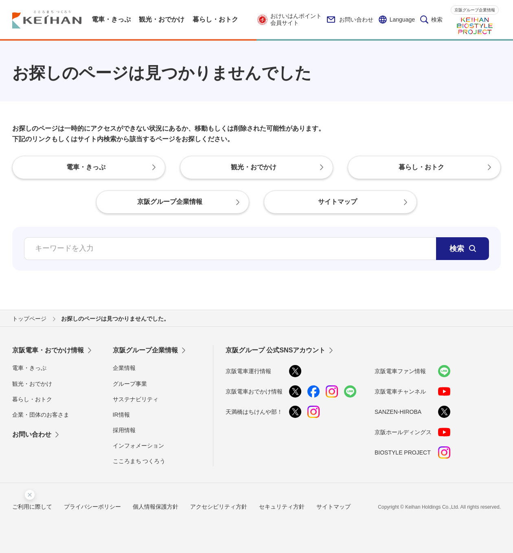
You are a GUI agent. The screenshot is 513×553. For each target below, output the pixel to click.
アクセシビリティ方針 (218, 506)
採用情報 (124, 430)
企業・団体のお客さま (40, 414)
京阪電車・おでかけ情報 (48, 350)
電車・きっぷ (29, 368)
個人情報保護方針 (155, 506)
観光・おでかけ (32, 383)
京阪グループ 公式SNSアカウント (275, 350)
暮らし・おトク (32, 399)
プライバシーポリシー (92, 506)
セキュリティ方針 (282, 506)
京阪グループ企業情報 (474, 10)
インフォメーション (138, 445)
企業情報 (124, 368)
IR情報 (121, 414)
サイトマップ (333, 506)
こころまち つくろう (139, 461)
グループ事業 (130, 383)
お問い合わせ (350, 19)
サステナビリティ (135, 399)
